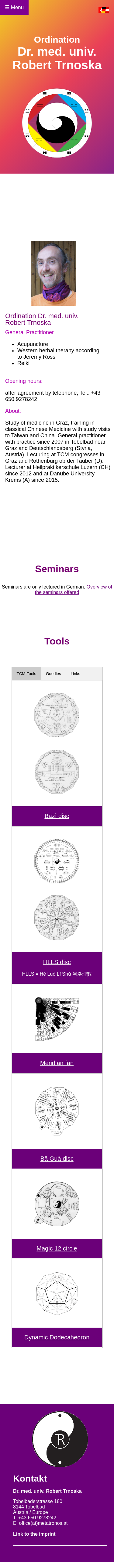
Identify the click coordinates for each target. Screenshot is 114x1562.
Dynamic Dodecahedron (57, 1337)
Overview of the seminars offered (73, 589)
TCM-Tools (26, 673)
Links (75, 673)
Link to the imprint (34, 1534)
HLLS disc (57, 962)
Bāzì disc (56, 816)
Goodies (53, 673)
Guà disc (60, 1158)
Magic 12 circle (56, 1248)
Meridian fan (57, 1063)
